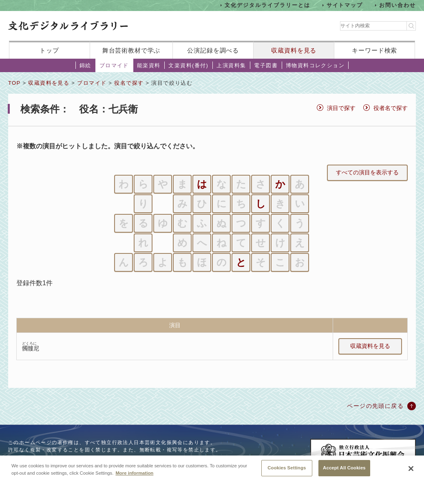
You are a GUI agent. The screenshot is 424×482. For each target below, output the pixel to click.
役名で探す (129, 83)
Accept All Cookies (344, 471)
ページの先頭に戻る (375, 406)
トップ (49, 50)
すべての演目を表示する (367, 172)
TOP (14, 83)
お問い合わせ (397, 5)
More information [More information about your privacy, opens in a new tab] (134, 476)
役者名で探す (390, 108)
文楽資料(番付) (188, 65)
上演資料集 (231, 65)
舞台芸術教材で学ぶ (131, 50)
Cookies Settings (286, 471)
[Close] (411, 473)
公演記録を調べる (213, 50)
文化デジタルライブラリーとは (267, 5)
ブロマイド (114, 65)
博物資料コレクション (315, 65)
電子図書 (266, 65)
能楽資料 (149, 65)
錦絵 (85, 65)
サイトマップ (345, 5)
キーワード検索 (374, 50)
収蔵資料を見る (293, 50)
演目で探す (341, 108)
